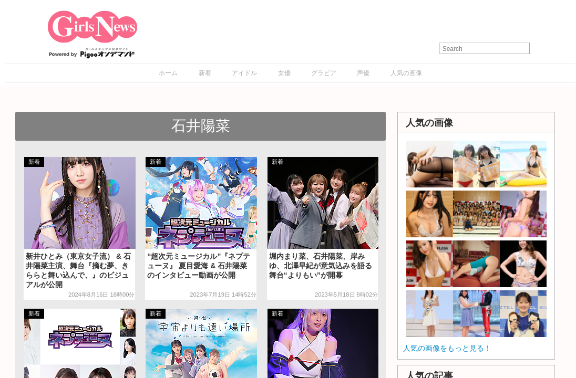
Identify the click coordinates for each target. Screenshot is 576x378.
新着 (205, 73)
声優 (363, 73)
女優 (284, 73)
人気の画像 (406, 73)
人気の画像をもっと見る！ (447, 348)
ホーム (168, 73)
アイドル (244, 73)
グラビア (323, 73)
